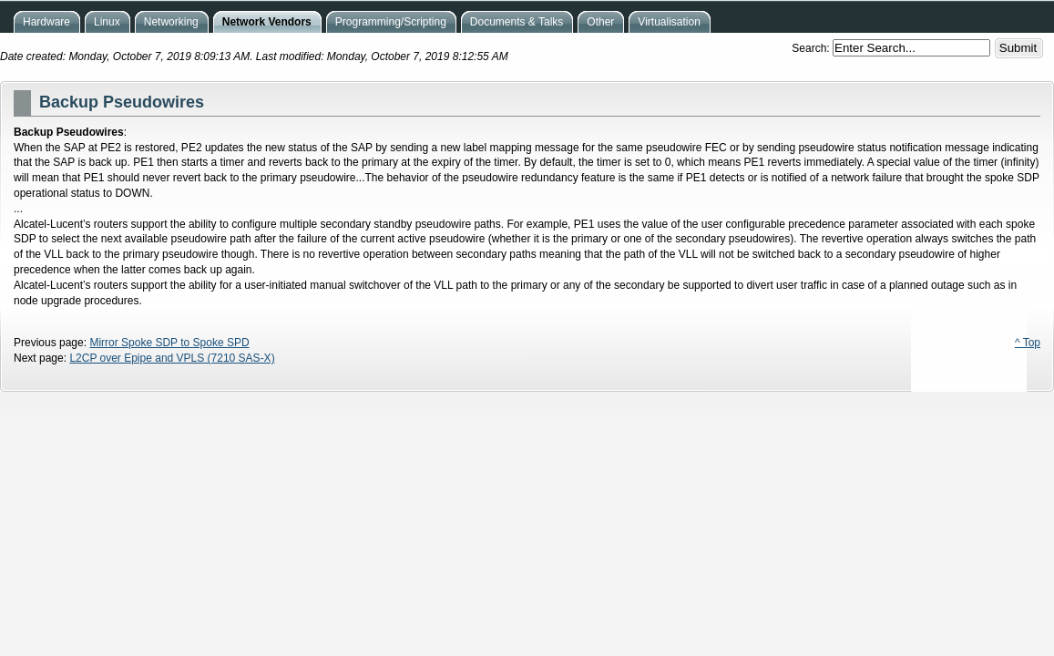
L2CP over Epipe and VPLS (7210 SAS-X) (171, 358)
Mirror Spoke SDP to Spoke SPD (169, 342)
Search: (812, 48)
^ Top (1027, 342)
